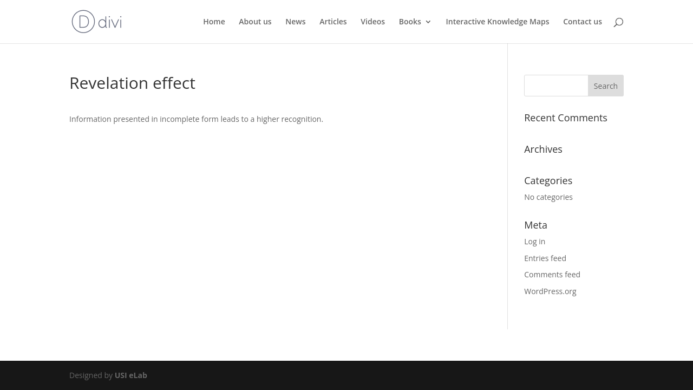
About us (255, 22)
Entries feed (545, 258)
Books (410, 22)
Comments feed (552, 274)
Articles (332, 22)
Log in (534, 241)
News (295, 22)
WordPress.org (550, 291)
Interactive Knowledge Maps (498, 22)
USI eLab (131, 375)
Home (214, 22)
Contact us (582, 22)
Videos (373, 22)
